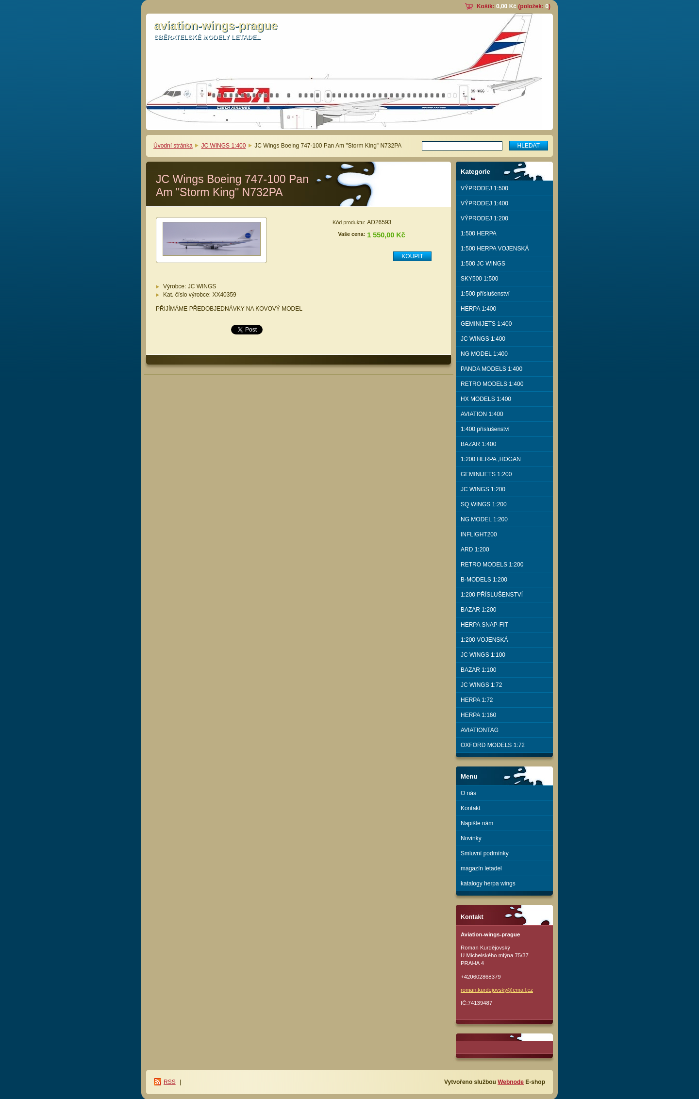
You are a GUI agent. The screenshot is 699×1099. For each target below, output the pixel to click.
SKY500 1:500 (479, 278)
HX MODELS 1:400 (486, 399)
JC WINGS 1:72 (481, 685)
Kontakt (471, 808)
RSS (170, 1082)
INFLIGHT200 (479, 534)
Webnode (511, 1082)
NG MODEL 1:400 (484, 353)
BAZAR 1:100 (478, 669)
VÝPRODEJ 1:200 (484, 218)
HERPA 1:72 (477, 700)
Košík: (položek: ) (513, 6)
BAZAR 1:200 (478, 609)
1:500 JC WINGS (483, 263)
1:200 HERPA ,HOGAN (491, 459)
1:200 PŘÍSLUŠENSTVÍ (492, 594)
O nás (468, 793)
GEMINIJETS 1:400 (486, 323)
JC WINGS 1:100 (483, 654)
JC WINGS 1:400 (223, 145)
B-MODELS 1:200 (484, 579)
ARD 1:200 (475, 549)
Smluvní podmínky (485, 853)
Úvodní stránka (173, 145)
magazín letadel (481, 868)
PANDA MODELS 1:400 (491, 369)
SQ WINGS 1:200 (484, 504)
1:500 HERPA (479, 233)
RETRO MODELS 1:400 (492, 384)
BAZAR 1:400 (478, 444)
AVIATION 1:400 (482, 414)
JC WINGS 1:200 (483, 489)
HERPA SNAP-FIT (484, 624)
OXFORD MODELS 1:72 (493, 745)
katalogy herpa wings (488, 883)
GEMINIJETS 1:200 (486, 474)
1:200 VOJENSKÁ (484, 639)
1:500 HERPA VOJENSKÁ (495, 248)
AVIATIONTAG (480, 730)
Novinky (471, 838)
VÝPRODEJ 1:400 (484, 203)
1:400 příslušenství (485, 429)
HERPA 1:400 (478, 308)
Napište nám (477, 823)
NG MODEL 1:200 (484, 519)
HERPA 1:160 (478, 715)
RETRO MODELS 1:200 (492, 564)
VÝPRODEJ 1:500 (484, 188)
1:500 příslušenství (485, 293)
